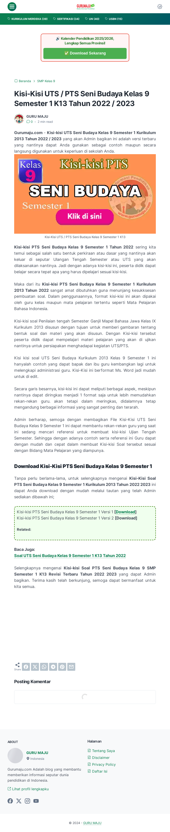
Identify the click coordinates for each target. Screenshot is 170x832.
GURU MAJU (37, 753)
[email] (71, 667)
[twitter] (35, 667)
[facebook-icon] (10, 801)
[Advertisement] (85, 626)
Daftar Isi (97, 771)
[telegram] (53, 667)
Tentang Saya (101, 751)
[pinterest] (62, 667)
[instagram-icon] (27, 801)
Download (125, 512)
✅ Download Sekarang (85, 53)
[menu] (12, 6)
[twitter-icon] (18, 801)
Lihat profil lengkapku (28, 789)
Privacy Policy (101, 764)
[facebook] (26, 667)
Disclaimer (98, 757)
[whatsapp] (44, 667)
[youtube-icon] (36, 801)
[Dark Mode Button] (159, 6)
